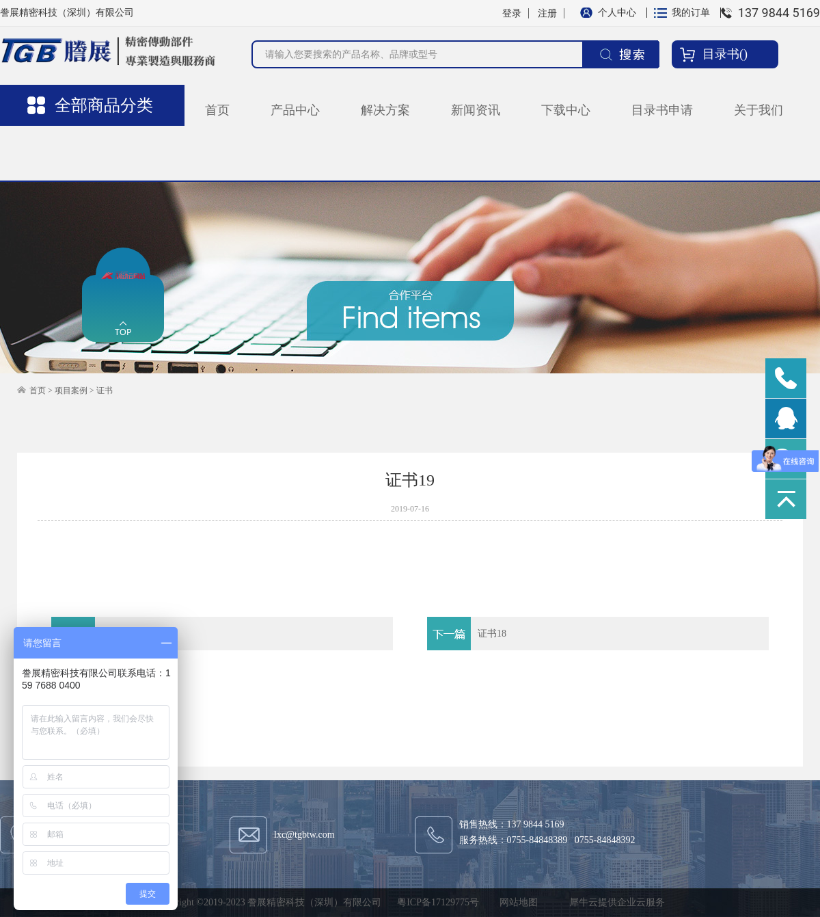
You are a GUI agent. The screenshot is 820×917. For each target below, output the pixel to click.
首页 (217, 110)
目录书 (720, 54)
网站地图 (516, 902)
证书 (104, 390)
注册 (547, 13)
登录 (511, 13)
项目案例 (71, 390)
